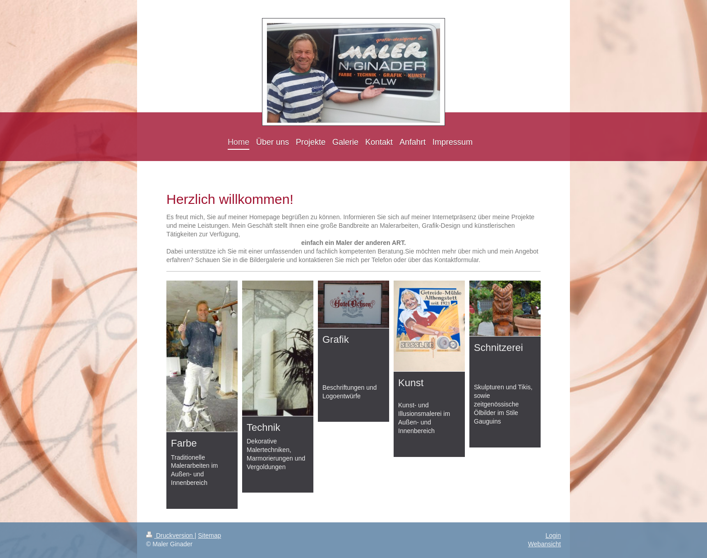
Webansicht (544, 544)
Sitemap (209, 535)
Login (553, 535)
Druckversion (170, 535)
